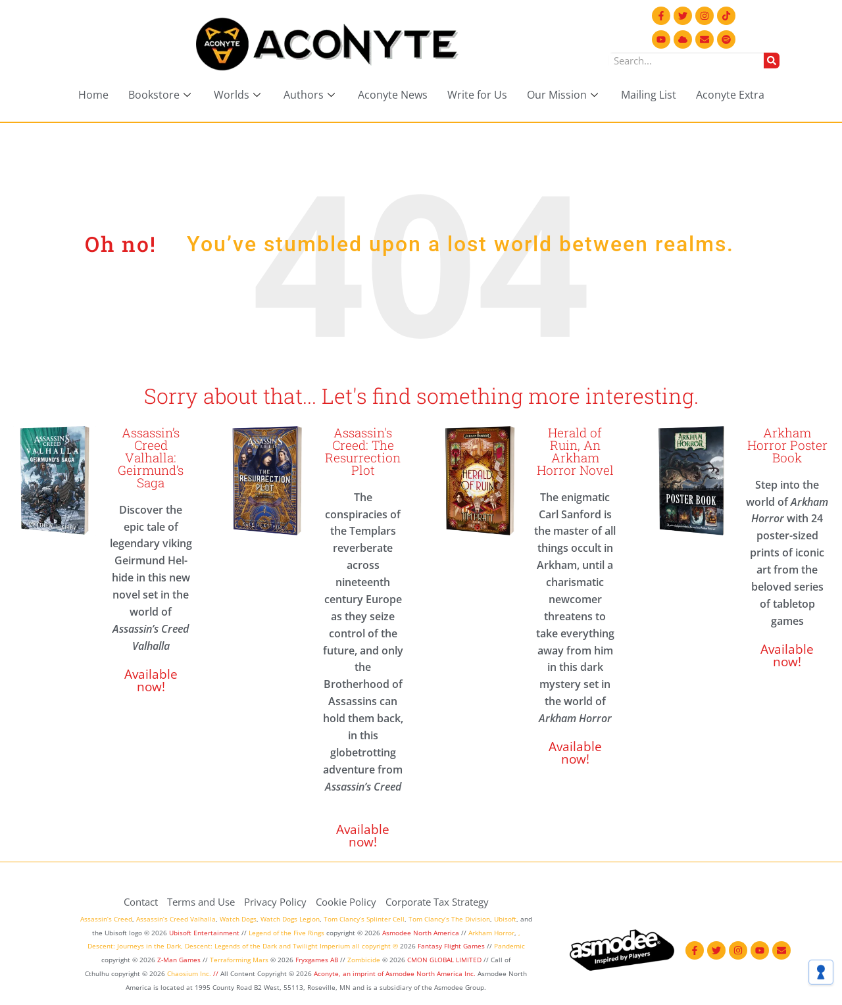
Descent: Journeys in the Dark (134, 945)
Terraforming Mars (239, 959)
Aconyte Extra (730, 94)
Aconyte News (393, 94)
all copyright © (375, 945)
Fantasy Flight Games (451, 945)
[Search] (772, 60)
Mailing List (648, 94)
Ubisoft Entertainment (204, 932)
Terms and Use (201, 901)
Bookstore (161, 94)
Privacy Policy (275, 901)
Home (93, 94)
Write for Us (477, 94)
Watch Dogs (238, 918)
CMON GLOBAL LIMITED (445, 959)
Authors (311, 94)
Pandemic (509, 945)
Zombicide (363, 959)
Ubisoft (505, 918)
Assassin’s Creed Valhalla (176, 918)
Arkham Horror (491, 932)
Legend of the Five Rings (286, 932)
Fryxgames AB (316, 959)
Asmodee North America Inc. (431, 973)
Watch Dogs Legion (290, 918)
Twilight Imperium (321, 945)
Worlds (239, 94)
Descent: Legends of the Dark (231, 945)
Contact (141, 901)
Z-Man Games (179, 959)
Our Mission (564, 94)
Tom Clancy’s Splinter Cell (364, 918)
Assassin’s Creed (106, 918)
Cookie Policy (346, 901)
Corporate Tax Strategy (437, 901)
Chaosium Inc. (189, 973)
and (285, 945)
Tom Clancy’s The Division (449, 918)
